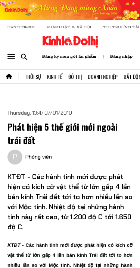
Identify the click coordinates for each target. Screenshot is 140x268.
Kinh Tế (54, 76)
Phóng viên (38, 156)
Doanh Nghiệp (103, 76)
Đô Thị (75, 76)
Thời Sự (33, 76)
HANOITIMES (21, 27)
